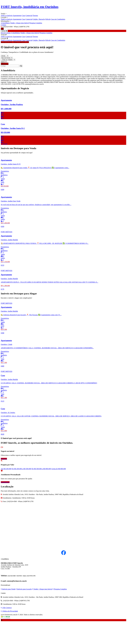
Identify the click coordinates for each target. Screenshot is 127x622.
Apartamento (17, 15)
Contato (3, 25)
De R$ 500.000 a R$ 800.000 (41, 469)
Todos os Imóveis (7, 15)
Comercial (28, 15)
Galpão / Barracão (39, 19)
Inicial (3, 33)
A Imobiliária (5, 23)
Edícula (47, 19)
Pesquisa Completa (35, 23)
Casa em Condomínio (58, 19)
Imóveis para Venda (8, 589)
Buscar (5, 64)
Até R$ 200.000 (6, 469)
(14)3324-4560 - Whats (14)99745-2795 (15, 42)
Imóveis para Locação (24, 589)
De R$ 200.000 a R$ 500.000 (21, 469)
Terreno (35, 15)
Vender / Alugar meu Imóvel (19, 23)
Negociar (4, 459)
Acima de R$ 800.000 (58, 469)
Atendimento (5, 482)
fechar (4, 31)
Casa (23, 15)
